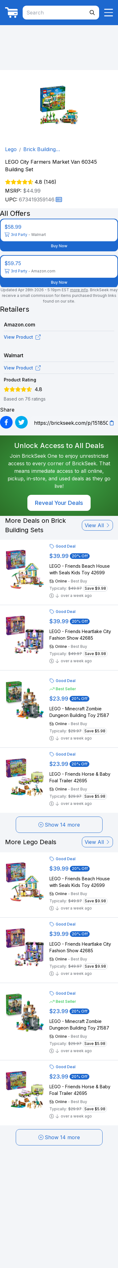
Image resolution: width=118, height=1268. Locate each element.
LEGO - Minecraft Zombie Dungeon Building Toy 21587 (79, 712)
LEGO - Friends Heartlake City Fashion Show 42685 (80, 635)
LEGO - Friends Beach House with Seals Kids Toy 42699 (79, 569)
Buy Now (59, 245)
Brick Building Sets (39, 149)
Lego (11, 149)
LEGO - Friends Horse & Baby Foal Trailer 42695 (79, 777)
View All (97, 525)
